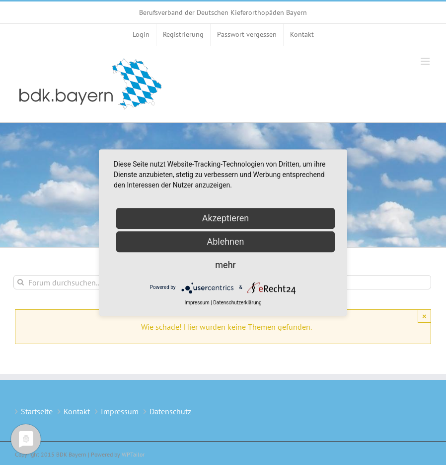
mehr (225, 265)
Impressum (120, 411)
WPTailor (133, 454)
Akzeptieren (225, 218)
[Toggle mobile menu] (426, 61)
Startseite (37, 411)
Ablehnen (225, 241)
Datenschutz (170, 411)
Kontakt (77, 411)
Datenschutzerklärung (237, 302)
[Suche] (20, 282)
